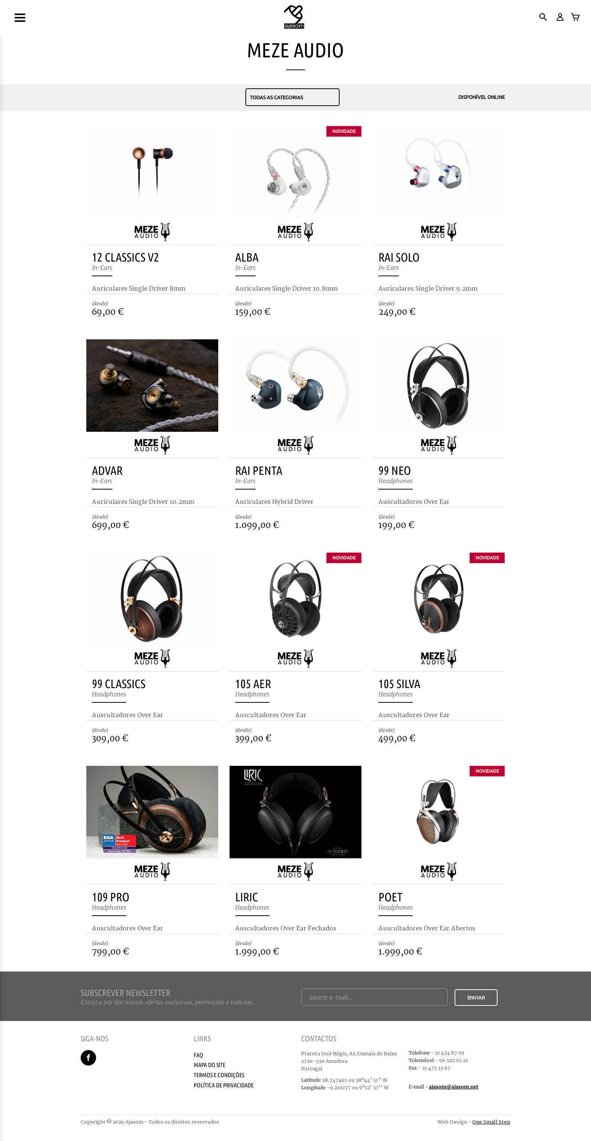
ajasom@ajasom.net (453, 1087)
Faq (198, 1055)
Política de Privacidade (224, 1085)
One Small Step (491, 1122)
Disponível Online (475, 97)
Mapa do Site (209, 1064)
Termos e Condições (219, 1075)
